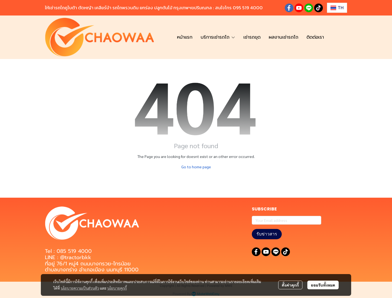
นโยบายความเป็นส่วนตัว (80, 287)
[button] (337, 8)
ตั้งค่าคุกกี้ (290, 285)
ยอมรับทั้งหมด (323, 285)
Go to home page (196, 166)
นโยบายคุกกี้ (117, 287)
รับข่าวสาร (266, 234)
